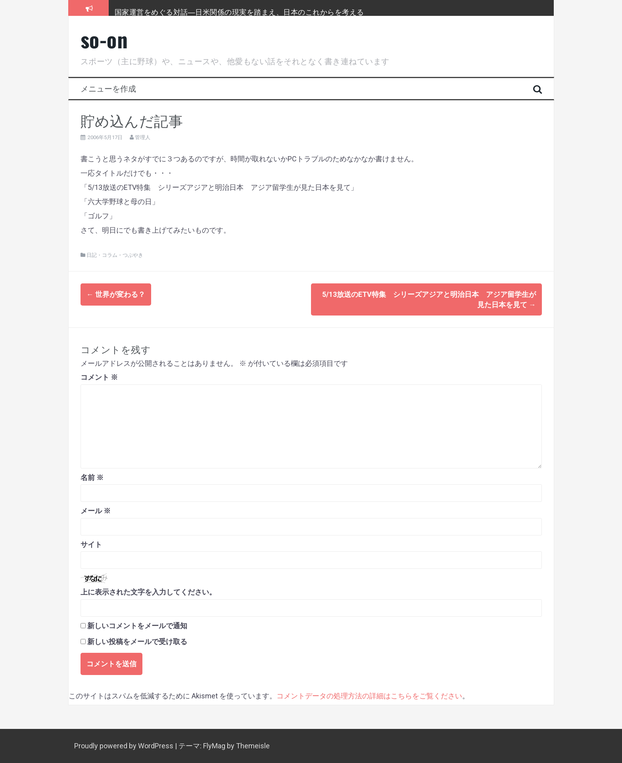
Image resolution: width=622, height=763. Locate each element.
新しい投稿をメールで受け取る (137, 641)
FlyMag (214, 746)
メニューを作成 (108, 88)
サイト (91, 544)
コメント (99, 377)
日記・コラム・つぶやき (114, 255)
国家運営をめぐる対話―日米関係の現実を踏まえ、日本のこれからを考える (239, 11)
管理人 (142, 137)
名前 (92, 477)
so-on (104, 39)
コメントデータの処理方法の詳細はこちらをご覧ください (369, 696)
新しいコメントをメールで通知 (137, 625)
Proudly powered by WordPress (124, 746)
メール (96, 511)
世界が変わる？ (115, 294)
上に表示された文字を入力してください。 (148, 592)
